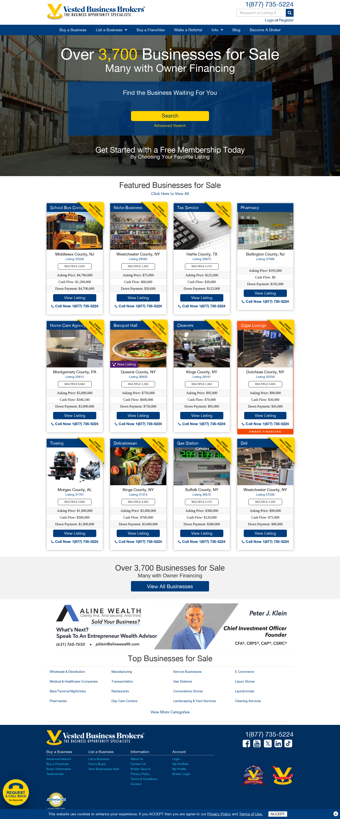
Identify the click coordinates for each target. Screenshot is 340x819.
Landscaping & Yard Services (194, 701)
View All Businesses (170, 586)
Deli (244, 443)
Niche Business (128, 207)
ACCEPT (278, 814)
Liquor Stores (245, 681)
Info (215, 30)
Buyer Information (58, 769)
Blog (236, 30)
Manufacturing (121, 671)
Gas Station (188, 443)
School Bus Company (70, 207)
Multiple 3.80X (75, 501)
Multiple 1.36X (202, 384)
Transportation (122, 681)
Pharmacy (250, 207)
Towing (57, 443)
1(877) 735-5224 (269, 4)
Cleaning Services (248, 701)
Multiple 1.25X (138, 266)
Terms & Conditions (144, 779)
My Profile (179, 769)
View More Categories (170, 712)
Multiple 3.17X (202, 501)
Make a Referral (188, 30)
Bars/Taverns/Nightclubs (68, 691)
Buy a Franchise (151, 30)
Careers (136, 784)
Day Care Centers (124, 701)
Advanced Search (170, 125)
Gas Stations (182, 681)
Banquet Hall (125, 325)
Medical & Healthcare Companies (74, 681)
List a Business (109, 30)
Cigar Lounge (253, 325)
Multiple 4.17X (202, 266)
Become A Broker (265, 30)
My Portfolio (180, 764)
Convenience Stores (188, 691)
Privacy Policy (140, 774)
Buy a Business (72, 30)
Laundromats (244, 691)
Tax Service (187, 207)
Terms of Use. (251, 814)
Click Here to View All (170, 193)
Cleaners (185, 325)
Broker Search (141, 769)
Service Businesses (187, 671)
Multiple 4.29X (138, 501)
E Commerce (244, 671)
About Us (137, 759)
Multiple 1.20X (265, 501)
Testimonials (55, 774)
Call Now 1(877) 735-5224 (74, 306)
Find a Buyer (97, 764)
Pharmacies (58, 701)
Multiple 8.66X (75, 384)
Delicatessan (125, 443)
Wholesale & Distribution (67, 671)
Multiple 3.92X (75, 266)
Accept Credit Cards (56, 809)
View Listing (74, 297)
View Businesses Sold (103, 769)
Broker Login (181, 774)
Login (269, 20)
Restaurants (120, 691)
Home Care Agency (68, 325)
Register (286, 20)
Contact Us (138, 764)
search (170, 116)
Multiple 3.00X (265, 384)
